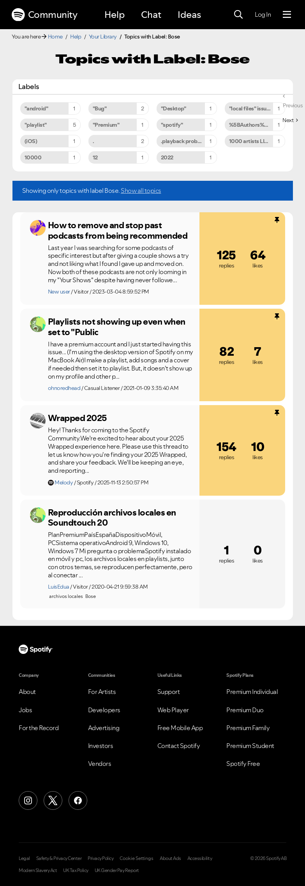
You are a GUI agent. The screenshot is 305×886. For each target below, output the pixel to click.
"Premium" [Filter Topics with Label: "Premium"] (106, 125)
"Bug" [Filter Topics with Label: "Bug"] (100, 108)
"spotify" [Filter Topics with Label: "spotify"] (172, 125)
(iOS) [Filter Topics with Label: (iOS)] (31, 141)
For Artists (102, 691)
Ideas (189, 14)
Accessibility (199, 858)
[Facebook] (78, 800)
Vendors (99, 763)
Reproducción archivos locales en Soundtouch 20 (112, 517)
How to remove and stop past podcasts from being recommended (118, 230)
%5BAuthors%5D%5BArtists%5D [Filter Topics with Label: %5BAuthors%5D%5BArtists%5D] (257, 125)
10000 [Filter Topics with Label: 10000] (33, 157)
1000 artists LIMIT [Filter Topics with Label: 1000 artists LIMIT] (251, 141)
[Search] (238, 15)
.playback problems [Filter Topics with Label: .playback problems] (185, 141)
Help (114, 14)
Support (168, 691)
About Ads (170, 858)
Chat (151, 14)
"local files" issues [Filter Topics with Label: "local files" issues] (250, 108)
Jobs (25, 710)
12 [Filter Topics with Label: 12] (95, 157)
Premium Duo (245, 710)
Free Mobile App (180, 727)
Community (44, 14)
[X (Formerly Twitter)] (53, 800)
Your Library (103, 36)
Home (55, 36)
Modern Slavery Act (38, 870)
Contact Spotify (178, 745)
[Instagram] (28, 800)
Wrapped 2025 (77, 418)
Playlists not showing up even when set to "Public (116, 326)
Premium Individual (252, 691)
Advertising (104, 727)
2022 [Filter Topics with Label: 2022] (167, 157)
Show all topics (141, 190)
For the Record (38, 727)
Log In (263, 14)
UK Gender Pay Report (117, 870)
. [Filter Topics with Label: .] (93, 141)
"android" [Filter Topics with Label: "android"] (36, 108)
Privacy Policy (100, 858)
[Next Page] (290, 120)
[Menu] (286, 14)
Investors (100, 745)
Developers (104, 710)
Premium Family (248, 727)
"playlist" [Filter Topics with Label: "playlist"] (36, 125)
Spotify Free (243, 763)
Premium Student (250, 745)
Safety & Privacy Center (59, 858)
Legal (24, 858)
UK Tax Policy (75, 870)
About (27, 691)
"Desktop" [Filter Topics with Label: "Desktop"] (173, 108)
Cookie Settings (136, 858)
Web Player (173, 710)
